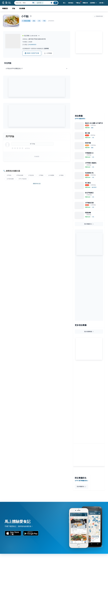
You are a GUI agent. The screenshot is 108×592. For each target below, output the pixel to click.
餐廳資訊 (5, 8)
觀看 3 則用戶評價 (32, 53)
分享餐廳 (48, 53)
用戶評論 (10, 136)
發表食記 (70, 3)
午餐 (44, 21)
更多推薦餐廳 (89, 331)
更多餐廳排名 (89, 224)
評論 (13, 8)
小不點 (25, 16)
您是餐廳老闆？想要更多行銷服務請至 (35, 48)
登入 (64, 3)
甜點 (34, 21)
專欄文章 (85, 3)
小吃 (39, 21)
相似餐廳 (22, 8)
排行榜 (102, 3)
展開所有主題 (36, 183)
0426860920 (32, 44)
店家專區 (93, 3)
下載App (78, 3)
